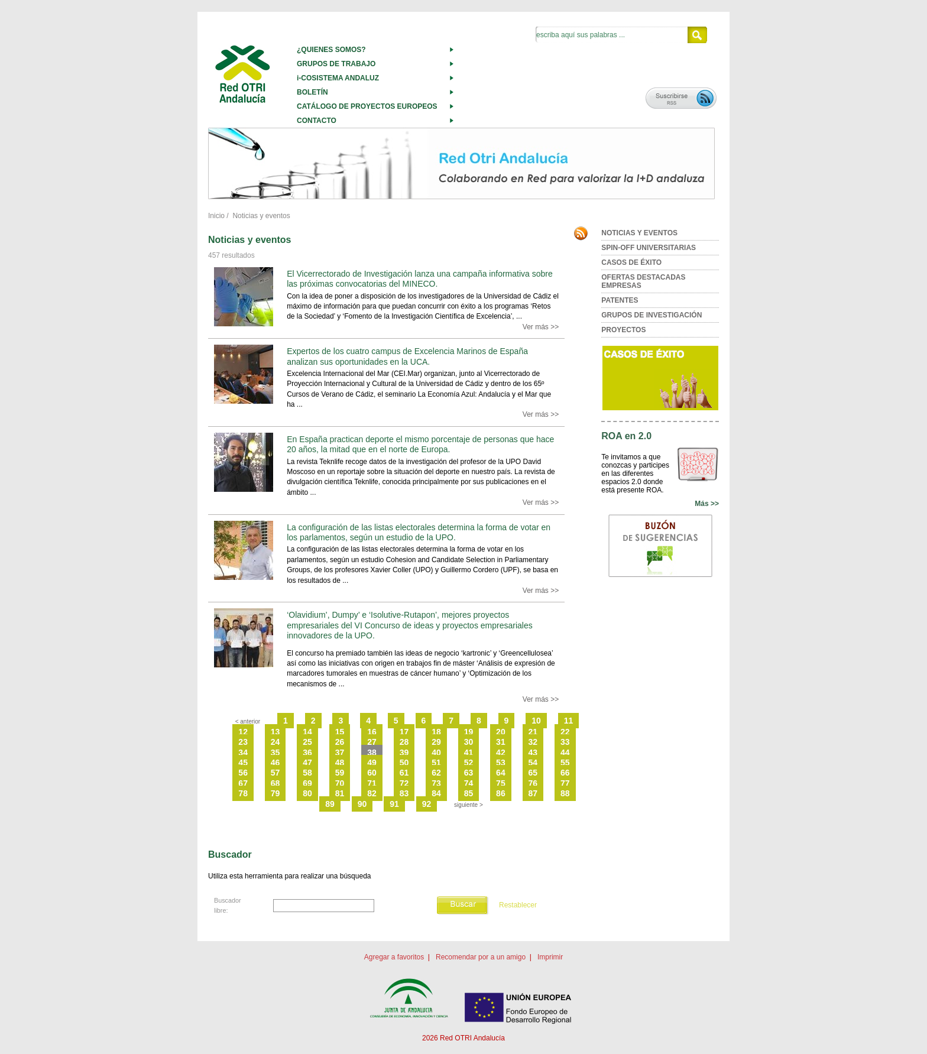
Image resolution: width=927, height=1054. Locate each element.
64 (500, 772)
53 (500, 762)
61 (404, 772)
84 (436, 793)
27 (372, 742)
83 (404, 793)
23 (243, 742)
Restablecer (518, 905)
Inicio (216, 216)
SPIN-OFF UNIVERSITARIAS (648, 248)
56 (243, 772)
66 (565, 772)
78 (243, 793)
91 (394, 804)
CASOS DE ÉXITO (631, 262)
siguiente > (468, 805)
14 (307, 732)
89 (330, 804)
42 (500, 752)
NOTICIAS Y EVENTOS (639, 233)
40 (436, 752)
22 (565, 732)
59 (340, 772)
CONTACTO (316, 120)
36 (307, 752)
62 (436, 772)
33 (565, 742)
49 (372, 762)
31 (500, 742)
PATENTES (619, 300)
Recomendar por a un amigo (481, 957)
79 (275, 793)
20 (500, 732)
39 (404, 752)
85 (469, 793)
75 (500, 783)
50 (404, 762)
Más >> (707, 504)
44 (565, 752)
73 (436, 783)
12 (243, 732)
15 (340, 732)
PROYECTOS (623, 330)
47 (307, 762)
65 (533, 772)
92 (427, 804)
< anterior (248, 721)
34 (243, 752)
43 (533, 752)
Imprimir (550, 957)
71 (372, 783)
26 (340, 742)
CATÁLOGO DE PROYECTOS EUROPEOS (367, 106)
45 (243, 762)
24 (275, 742)
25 (307, 742)
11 (568, 720)
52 (469, 762)
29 (436, 742)
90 (362, 804)
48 (340, 762)
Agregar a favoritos (394, 957)
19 (469, 732)
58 (307, 772)
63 (469, 772)
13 (275, 732)
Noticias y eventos (261, 216)
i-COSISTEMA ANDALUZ (338, 78)
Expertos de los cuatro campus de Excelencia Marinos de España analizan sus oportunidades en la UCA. (407, 356)
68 (275, 783)
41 (469, 752)
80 (307, 793)
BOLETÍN (312, 92)
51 (436, 762)
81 (340, 793)
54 (533, 762)
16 (372, 732)
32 (533, 742)
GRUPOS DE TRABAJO (336, 64)
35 (275, 752)
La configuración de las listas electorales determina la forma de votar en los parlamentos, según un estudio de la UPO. (418, 532)
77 (565, 783)
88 (565, 793)
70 (340, 783)
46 (275, 762)
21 (533, 732)
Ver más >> (541, 327)
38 (372, 752)
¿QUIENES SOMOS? (331, 50)
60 (372, 772)
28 (404, 742)
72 (404, 783)
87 (533, 793)
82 (372, 793)
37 (340, 752)
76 (533, 783)
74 (469, 783)
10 (536, 720)
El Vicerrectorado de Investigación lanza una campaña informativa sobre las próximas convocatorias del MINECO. (420, 278)
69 (307, 783)
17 (404, 732)
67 (243, 783)
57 (275, 772)
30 (469, 742)
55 (565, 762)
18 (436, 732)
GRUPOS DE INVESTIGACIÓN (651, 315)
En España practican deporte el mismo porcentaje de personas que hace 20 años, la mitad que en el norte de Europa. (420, 444)
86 (500, 793)
